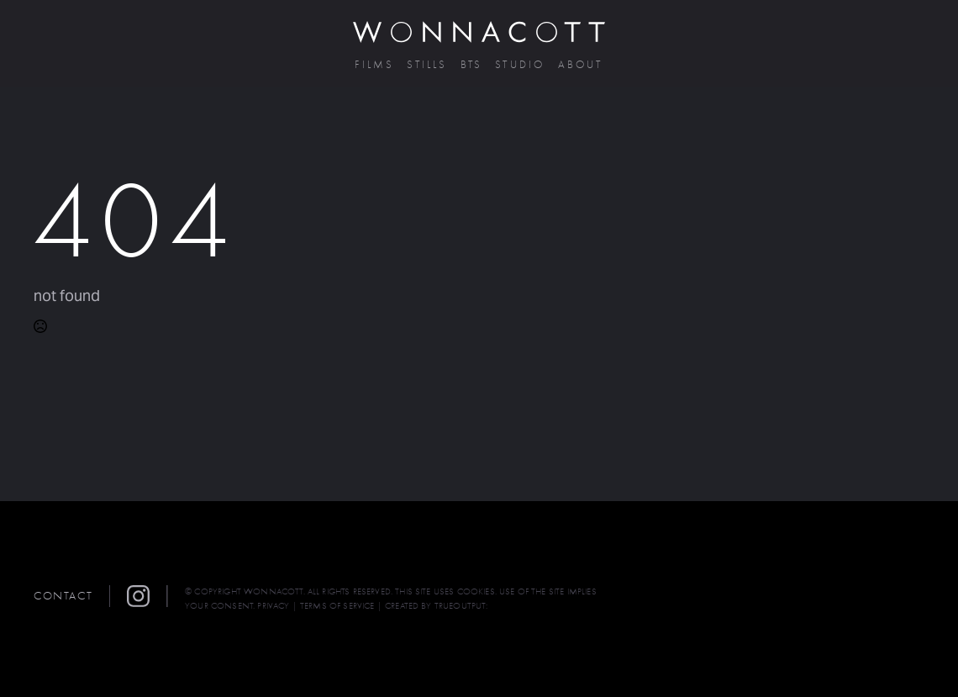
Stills (427, 65)
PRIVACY (273, 605)
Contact (63, 596)
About (580, 65)
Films (374, 65)
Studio (520, 65)
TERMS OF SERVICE (337, 605)
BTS (472, 65)
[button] (147, 596)
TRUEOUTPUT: (461, 605)
